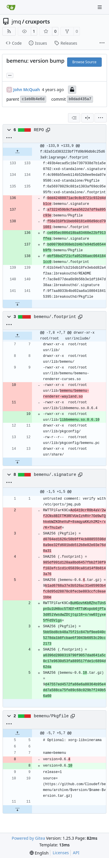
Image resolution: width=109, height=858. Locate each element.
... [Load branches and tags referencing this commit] (10, 75)
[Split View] (87, 117)
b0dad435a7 (80, 99)
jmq (16, 21)
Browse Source (84, 61)
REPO (39, 130)
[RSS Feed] (9, 31)
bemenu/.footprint (55, 317)
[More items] (102, 43)
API (76, 852)
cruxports (37, 21)
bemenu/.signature (55, 474)
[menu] (100, 117)
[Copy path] (48, 130)
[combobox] (74, 117)
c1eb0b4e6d (33, 99)
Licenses (61, 852)
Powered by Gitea (28, 838)
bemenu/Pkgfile (51, 716)
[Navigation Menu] (100, 7)
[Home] (11, 7)
